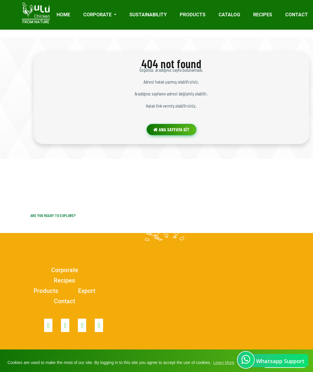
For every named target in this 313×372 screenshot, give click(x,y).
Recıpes (262, 14)
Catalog (229, 14)
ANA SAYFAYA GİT (171, 129)
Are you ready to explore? (53, 215)
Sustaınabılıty (148, 14)
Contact (64, 301)
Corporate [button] (98, 14)
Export (86, 290)
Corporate (64, 270)
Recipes (64, 280)
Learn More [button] (224, 362)
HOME (63, 14)
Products (193, 14)
